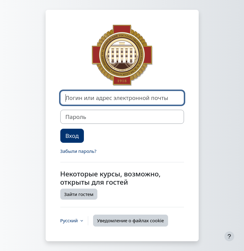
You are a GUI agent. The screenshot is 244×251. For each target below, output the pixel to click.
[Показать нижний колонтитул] (229, 236)
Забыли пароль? (78, 151)
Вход (72, 135)
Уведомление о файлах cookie (130, 220)
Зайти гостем (79, 194)
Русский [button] (69, 220)
